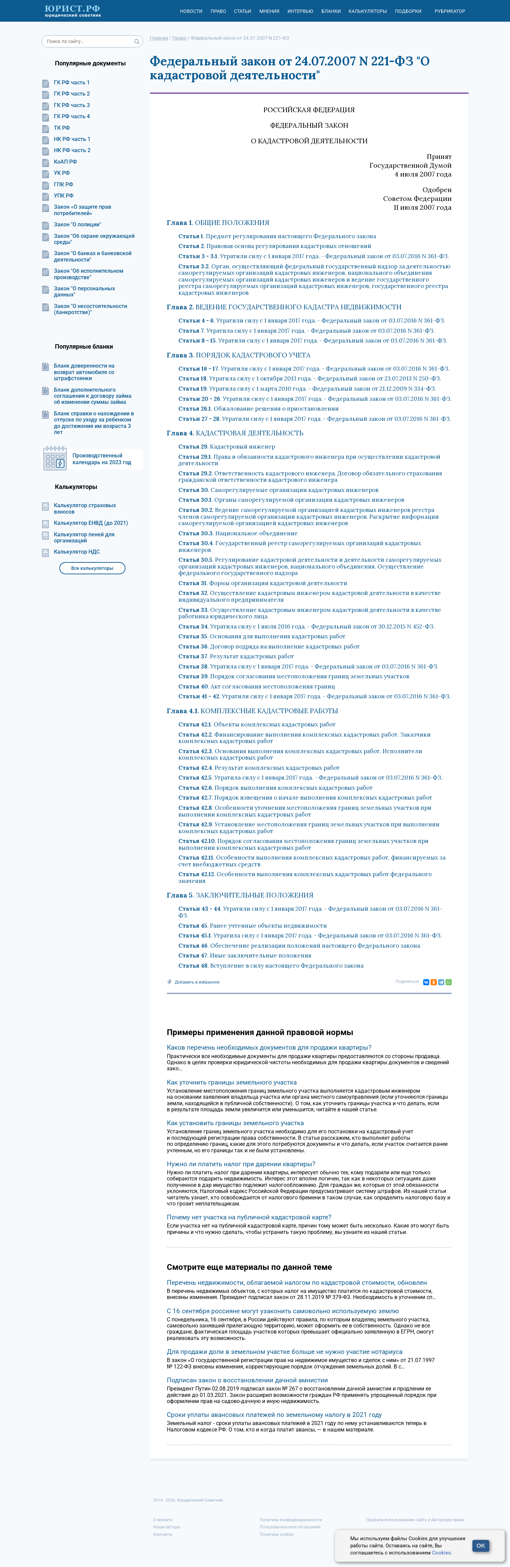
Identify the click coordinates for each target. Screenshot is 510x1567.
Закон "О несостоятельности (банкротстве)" (84, 309)
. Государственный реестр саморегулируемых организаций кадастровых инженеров (299, 546)
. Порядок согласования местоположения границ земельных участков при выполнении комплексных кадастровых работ (303, 844)
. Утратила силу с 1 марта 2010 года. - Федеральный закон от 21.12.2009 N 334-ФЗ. (307, 388)
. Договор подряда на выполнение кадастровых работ (269, 646)
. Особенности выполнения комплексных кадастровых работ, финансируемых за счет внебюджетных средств (312, 861)
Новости (191, 11)
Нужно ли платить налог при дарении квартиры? (241, 1164)
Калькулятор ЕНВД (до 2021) (84, 523)
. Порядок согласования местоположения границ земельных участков (293, 676)
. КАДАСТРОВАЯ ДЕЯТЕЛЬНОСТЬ (235, 433)
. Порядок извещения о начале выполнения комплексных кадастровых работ (305, 797)
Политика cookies (277, 1534)
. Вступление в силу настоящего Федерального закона (271, 965)
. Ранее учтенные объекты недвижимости (252, 925)
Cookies (441, 1553)
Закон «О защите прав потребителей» (76, 210)
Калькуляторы (368, 11)
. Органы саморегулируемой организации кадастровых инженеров (291, 499)
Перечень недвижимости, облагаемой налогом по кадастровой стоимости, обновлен (297, 1282)
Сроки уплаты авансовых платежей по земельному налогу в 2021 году (274, 1415)
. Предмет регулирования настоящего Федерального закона (277, 236)
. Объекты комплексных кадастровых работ (257, 724)
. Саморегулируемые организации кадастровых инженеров (278, 490)
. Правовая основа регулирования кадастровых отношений (274, 246)
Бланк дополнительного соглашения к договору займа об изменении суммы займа (86, 396)
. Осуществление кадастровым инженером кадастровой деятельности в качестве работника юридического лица (309, 613)
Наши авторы (166, 1527)
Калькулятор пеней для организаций (78, 538)
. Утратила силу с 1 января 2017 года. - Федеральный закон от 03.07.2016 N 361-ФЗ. (306, 330)
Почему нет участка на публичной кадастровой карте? (249, 1217)
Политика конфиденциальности (291, 1520)
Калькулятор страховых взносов (78, 508)
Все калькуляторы (92, 568)
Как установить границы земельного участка (235, 1123)
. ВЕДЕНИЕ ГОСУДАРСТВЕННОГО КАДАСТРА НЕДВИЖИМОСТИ (284, 307)
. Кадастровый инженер (226, 446)
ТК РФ (55, 128)
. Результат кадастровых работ (236, 656)
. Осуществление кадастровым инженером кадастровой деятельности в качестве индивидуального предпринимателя (309, 596)
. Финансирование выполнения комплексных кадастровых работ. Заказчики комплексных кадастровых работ (304, 738)
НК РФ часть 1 (66, 139)
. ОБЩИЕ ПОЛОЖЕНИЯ (218, 222)
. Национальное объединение (238, 533)
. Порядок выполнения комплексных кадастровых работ (275, 787)
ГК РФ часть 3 (65, 105)
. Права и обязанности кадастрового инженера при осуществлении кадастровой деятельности (309, 460)
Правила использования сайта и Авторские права (415, 1520)
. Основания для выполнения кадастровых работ (262, 636)
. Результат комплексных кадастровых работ (259, 767)
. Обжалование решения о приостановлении (258, 408)
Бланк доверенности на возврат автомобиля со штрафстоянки (78, 372)
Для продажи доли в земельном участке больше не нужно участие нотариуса (285, 1352)
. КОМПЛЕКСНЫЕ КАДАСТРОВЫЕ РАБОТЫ (252, 710)
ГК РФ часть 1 (65, 83)
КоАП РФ (59, 162)
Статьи (242, 11)
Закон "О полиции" (71, 225)
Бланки (331, 11)
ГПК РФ (57, 185)
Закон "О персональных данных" (78, 292)
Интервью (300, 11)
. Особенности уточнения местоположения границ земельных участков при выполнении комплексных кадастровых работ (304, 811)
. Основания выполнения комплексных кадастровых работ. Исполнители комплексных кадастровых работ (300, 754)
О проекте (162, 1520)
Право (218, 11)
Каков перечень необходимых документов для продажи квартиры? (269, 1047)
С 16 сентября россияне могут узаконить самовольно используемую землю (283, 1311)
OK (480, 1546)
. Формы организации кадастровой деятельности (262, 583)
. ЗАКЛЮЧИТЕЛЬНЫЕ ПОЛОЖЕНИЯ (240, 895)
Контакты (162, 1534)
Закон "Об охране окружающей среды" (88, 239)
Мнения (269, 11)
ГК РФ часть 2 (65, 94)
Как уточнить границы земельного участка (232, 1082)
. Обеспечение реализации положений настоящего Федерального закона (299, 945)
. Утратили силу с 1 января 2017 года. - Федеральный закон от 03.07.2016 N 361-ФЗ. (313, 256)
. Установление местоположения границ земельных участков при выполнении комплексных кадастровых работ (308, 828)
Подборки (408, 11)
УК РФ (55, 173)
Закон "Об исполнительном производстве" (82, 274)
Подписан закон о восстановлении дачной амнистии (247, 1380)
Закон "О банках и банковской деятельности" (86, 256)
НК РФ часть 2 (66, 150)
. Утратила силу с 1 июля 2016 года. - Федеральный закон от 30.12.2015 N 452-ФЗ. (306, 626)
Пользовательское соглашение (290, 1527)
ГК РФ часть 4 (65, 117)
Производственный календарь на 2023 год (102, 459)
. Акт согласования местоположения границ (256, 686)
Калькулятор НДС (70, 552)
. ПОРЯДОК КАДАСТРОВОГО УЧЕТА (239, 355)
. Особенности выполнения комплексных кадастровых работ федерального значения (305, 877)
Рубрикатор (450, 11)
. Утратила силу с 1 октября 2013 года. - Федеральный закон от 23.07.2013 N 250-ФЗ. (309, 378)
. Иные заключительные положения (244, 955)
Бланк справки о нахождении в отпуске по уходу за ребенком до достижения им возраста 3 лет (87, 423)
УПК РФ (57, 196)
